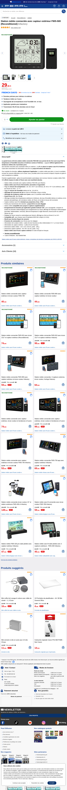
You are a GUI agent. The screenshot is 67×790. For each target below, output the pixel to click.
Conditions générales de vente (11, 737)
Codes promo (6, 744)
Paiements (8, 694)
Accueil (13, 18)
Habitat (29, 18)
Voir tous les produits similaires (9, 560)
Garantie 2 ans (40, 696)
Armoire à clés (5, 652)
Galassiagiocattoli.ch (41, 762)
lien (57, 772)
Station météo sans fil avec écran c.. (11, 514)
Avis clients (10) (9, 251)
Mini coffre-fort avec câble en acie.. (11, 610)
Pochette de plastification (42, 610)
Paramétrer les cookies (37, 783)
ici (32, 778)
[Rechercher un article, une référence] (33, 11)
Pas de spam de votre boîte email (45, 698)
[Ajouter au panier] (37, 119)
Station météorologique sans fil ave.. (45, 514)
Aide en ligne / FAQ (9, 671)
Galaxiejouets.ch (40, 757)
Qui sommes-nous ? (8, 732)
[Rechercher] (64, 11)
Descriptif (6, 157)
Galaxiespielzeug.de (41, 754)
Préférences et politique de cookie (12, 742)
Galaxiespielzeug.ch (41, 759)
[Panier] (64, 6)
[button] (11, 113)
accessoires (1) (8, 245)
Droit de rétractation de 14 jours (44, 694)
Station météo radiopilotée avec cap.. (45, 556)
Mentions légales (7, 739)
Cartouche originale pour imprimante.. (45, 652)
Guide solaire (6, 749)
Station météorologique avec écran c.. (12, 556)
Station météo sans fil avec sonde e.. (11, 305)
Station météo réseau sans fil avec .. (45, 472)
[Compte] (59, 6)
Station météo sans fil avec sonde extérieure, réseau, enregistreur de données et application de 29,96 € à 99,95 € (32, 239)
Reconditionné (21, 18)
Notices (5, 746)
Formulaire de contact (10, 676)
